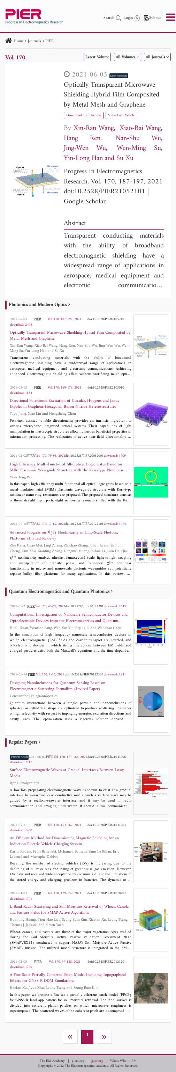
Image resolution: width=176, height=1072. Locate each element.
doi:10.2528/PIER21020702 (106, 893)
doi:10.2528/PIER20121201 (106, 962)
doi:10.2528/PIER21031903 (106, 825)
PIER (49, 41)
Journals (34, 41)
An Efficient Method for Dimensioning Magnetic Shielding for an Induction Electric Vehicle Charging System (64, 841)
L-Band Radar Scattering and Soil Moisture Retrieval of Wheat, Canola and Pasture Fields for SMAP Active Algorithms (69, 910)
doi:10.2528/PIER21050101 (106, 388)
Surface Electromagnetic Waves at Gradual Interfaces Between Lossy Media (67, 773)
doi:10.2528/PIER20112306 (84, 675)
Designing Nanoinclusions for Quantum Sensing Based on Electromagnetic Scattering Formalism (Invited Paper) (57, 686)
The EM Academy (52, 1061)
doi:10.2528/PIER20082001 (84, 456)
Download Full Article (83, 115)
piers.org (78, 1061)
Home (19, 41)
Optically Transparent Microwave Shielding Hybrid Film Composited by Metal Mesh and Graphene (111, 95)
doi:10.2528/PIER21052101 (104, 192)
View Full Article (121, 115)
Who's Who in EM (123, 1061)
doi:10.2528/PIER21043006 (106, 757)
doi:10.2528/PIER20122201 (84, 606)
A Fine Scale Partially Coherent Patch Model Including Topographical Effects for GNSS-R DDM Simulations (68, 978)
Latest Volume (97, 57)
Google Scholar (85, 202)
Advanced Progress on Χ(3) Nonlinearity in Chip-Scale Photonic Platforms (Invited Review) (64, 536)
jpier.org (97, 1061)
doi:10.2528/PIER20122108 (84, 524)
